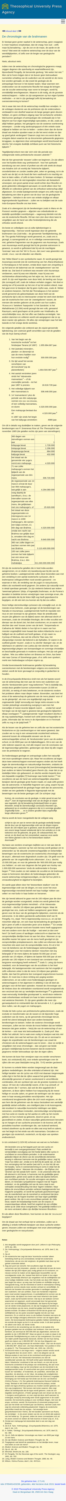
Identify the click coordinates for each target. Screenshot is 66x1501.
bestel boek (60, 1484)
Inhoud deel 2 (12, 31)
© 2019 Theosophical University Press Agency (33, 1489)
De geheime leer (28, 1481)
